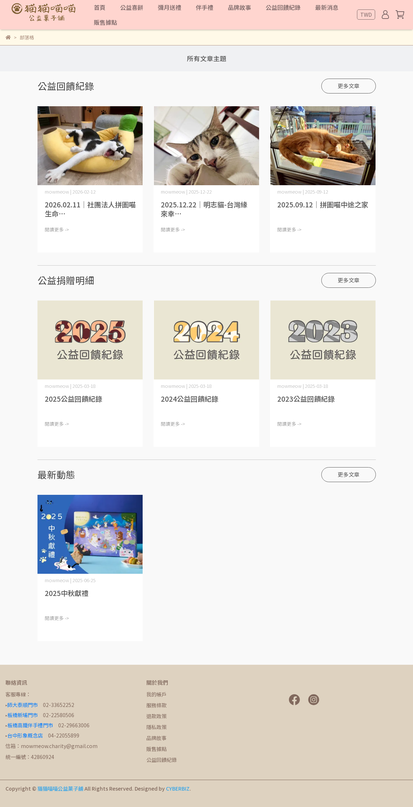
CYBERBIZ (178, 788)
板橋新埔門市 (22, 715)
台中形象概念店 (25, 735)
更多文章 (349, 86)
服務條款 (156, 705)
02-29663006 (74, 725)
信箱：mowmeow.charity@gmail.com (51, 746)
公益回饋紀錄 (161, 759)
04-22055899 (63, 735)
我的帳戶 (156, 694)
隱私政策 (156, 727)
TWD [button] (366, 14)
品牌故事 (156, 738)
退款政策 (156, 716)
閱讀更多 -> (57, 229)
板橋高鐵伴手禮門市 (30, 725)
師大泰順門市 (22, 704)
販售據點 (156, 748)
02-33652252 (58, 704)
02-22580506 (58, 715)
